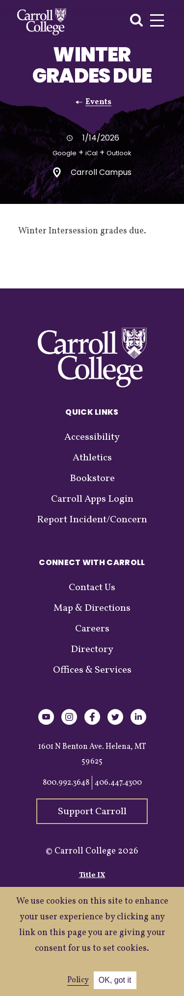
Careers (92, 629)
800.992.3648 (66, 782)
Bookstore (92, 478)
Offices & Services (92, 670)
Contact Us (92, 588)
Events (98, 102)
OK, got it (115, 980)
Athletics (92, 458)
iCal (91, 153)
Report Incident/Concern (92, 520)
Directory (92, 649)
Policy (78, 980)
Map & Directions (92, 608)
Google (65, 153)
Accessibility (92, 437)
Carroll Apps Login (92, 499)
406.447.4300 (118, 782)
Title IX (92, 875)
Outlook (118, 153)
